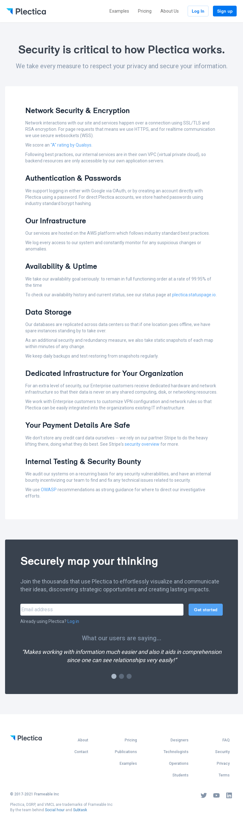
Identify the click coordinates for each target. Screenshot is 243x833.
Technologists (176, 752)
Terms (224, 775)
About (83, 740)
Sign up (225, 11)
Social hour (55, 810)
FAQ (226, 740)
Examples (119, 11)
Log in (73, 621)
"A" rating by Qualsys (71, 145)
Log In (198, 11)
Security (222, 752)
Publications (126, 752)
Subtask (80, 810)
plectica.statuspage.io (194, 294)
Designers (180, 740)
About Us (169, 11)
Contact (81, 752)
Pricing (145, 11)
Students (180, 775)
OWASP (49, 489)
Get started (205, 609)
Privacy (223, 763)
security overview (142, 444)
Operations (179, 763)
